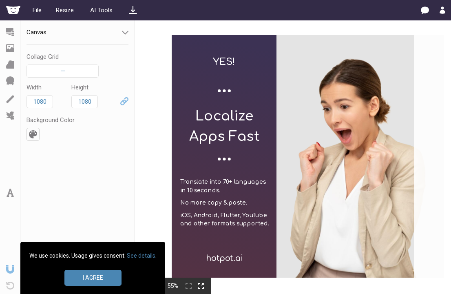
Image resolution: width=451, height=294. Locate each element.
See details (141, 255)
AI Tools (101, 10)
